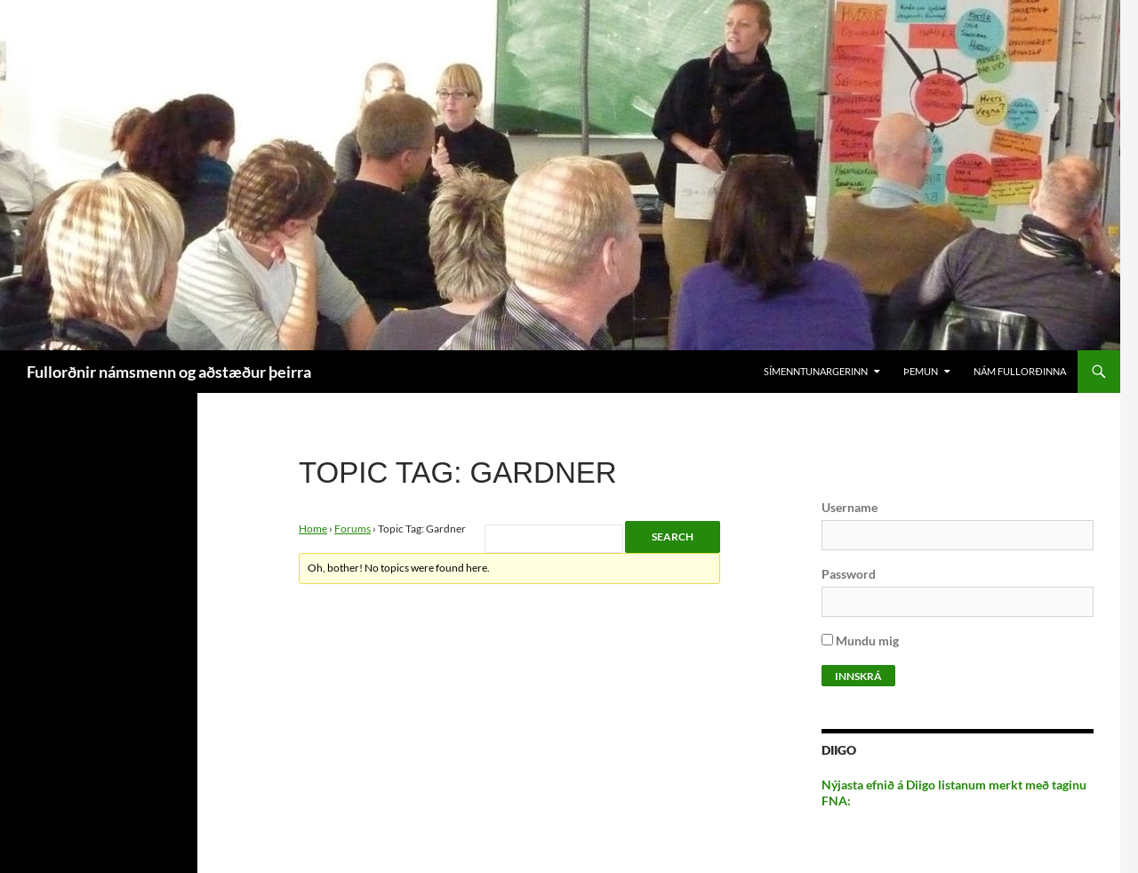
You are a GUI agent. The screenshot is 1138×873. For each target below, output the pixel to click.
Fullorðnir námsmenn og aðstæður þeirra (169, 371)
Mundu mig (860, 640)
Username (849, 507)
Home (313, 528)
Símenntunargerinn (816, 371)
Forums (352, 528)
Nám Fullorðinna (1020, 371)
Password (848, 573)
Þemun (920, 371)
